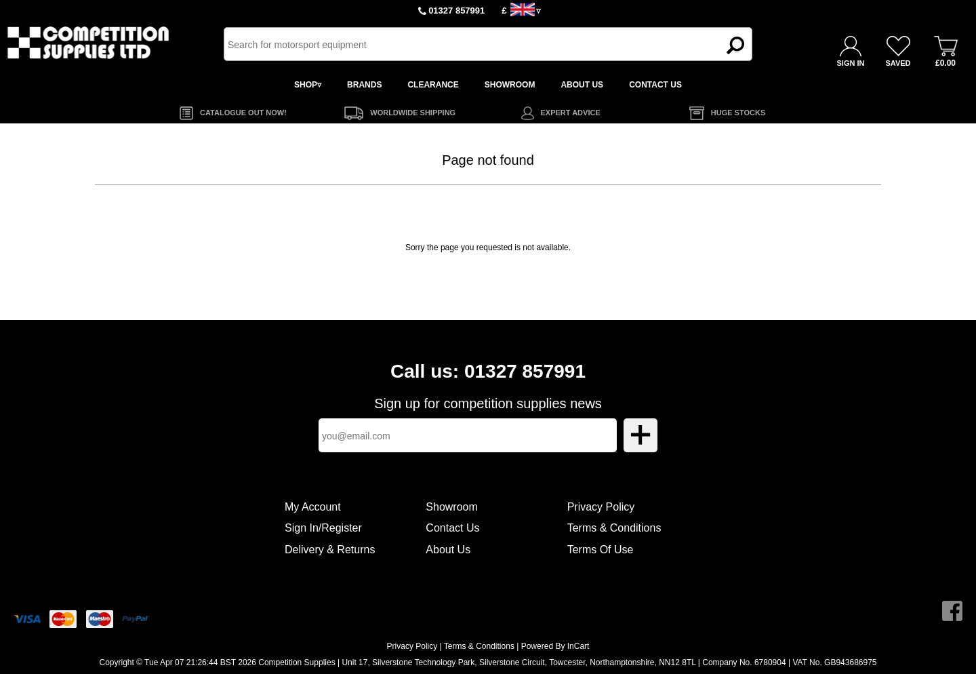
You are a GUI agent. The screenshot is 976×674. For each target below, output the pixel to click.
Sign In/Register (323, 528)
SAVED (897, 63)
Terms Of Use (600, 549)
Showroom (451, 507)
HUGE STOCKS (738, 112)
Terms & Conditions (614, 528)
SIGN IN (851, 63)
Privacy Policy (601, 507)
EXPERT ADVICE (571, 112)
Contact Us (452, 528)
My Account (313, 507)
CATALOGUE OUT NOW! (243, 112)
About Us (448, 549)
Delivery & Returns (330, 549)
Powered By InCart (555, 646)
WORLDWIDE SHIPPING (412, 112)
